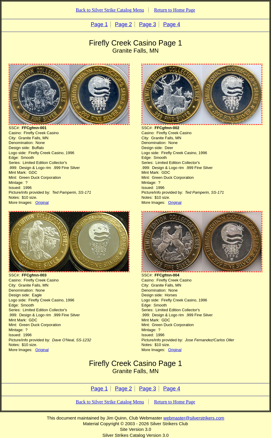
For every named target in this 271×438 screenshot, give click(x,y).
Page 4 (171, 24)
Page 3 (147, 24)
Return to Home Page (174, 9)
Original (42, 202)
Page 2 (123, 24)
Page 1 (99, 24)
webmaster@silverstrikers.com (193, 417)
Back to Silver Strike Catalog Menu (110, 9)
